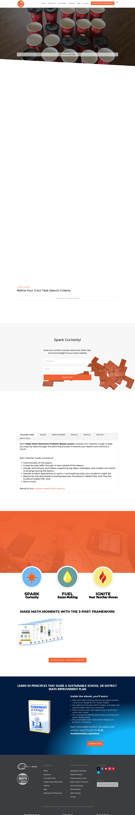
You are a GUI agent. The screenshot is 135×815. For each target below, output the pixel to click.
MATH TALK (25, 438)
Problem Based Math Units (53, 782)
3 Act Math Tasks (50, 778)
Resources (52, 3)
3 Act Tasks (62, 3)
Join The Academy (76, 786)
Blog (78, 3)
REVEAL (74, 435)
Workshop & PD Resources (53, 793)
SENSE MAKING (58, 435)
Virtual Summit (75, 789)
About (44, 3)
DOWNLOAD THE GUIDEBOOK (67, 660)
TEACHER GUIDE (27, 435)
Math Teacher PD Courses (79, 782)
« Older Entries (23, 287)
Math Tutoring (75, 793)
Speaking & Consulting (78, 771)
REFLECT (100, 435)
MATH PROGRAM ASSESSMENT (102, 3)
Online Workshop (76, 774)
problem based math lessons (49, 488)
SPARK (43, 435)
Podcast (72, 3)
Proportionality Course (78, 778)
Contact (85, 3)
